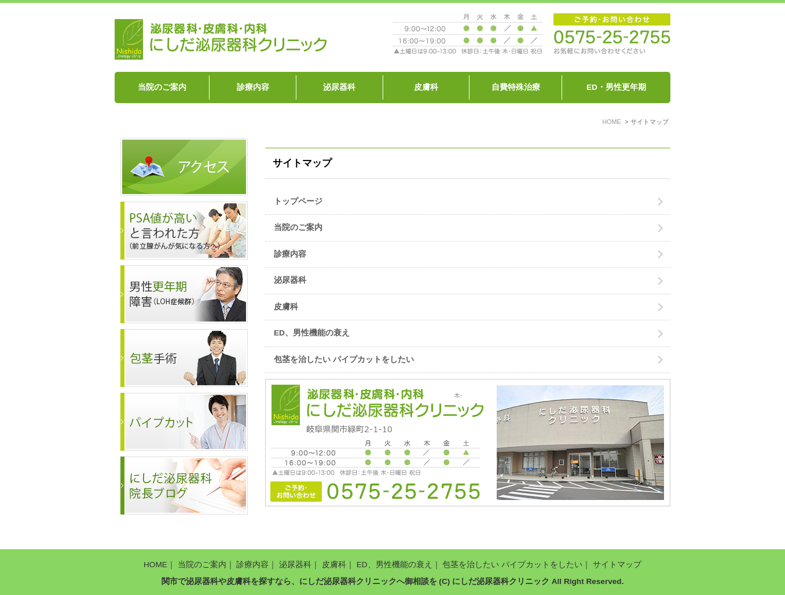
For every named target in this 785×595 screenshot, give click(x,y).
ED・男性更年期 (616, 87)
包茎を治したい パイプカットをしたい (344, 359)
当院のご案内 (162, 87)
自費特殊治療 (515, 87)
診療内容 (253, 87)
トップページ (298, 201)
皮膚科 (426, 87)
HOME (155, 564)
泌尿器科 (339, 87)
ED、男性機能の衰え (312, 332)
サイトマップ (617, 564)
